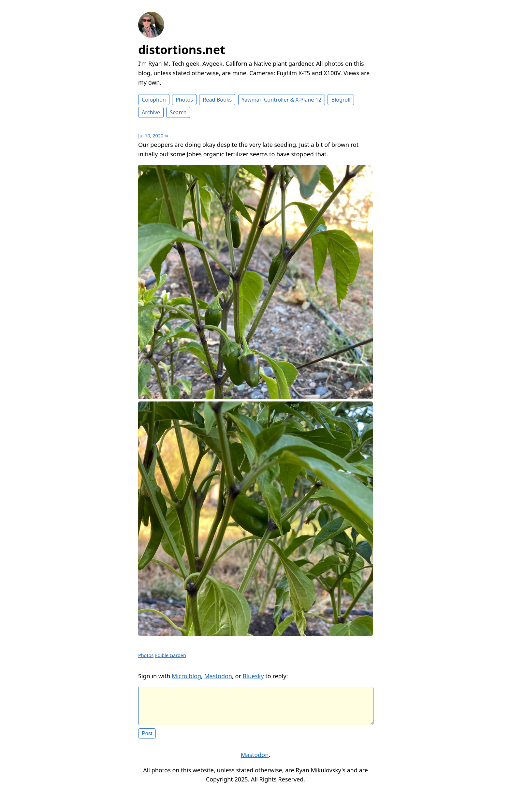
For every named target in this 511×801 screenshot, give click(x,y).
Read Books (217, 99)
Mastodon (218, 676)
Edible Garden (170, 655)
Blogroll (340, 99)
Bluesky (253, 676)
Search (178, 112)
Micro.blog (186, 676)
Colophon (154, 99)
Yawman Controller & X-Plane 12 (282, 99)
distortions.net (181, 50)
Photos (184, 99)
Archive (151, 112)
